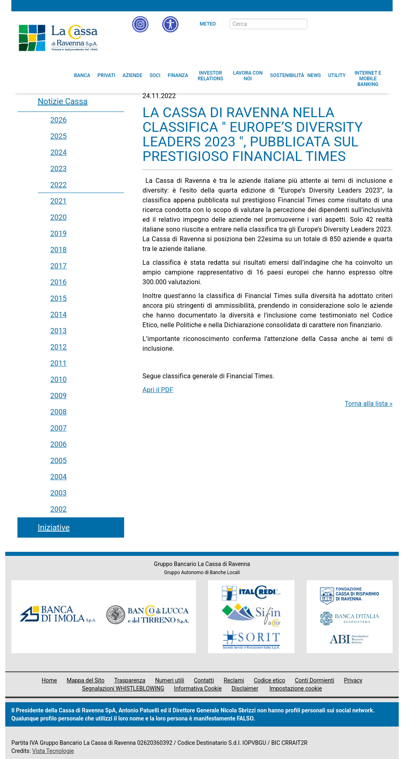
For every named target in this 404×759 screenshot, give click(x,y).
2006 (58, 444)
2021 (58, 201)
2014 (58, 314)
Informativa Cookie (198, 688)
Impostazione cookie (295, 688)
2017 (58, 266)
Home (49, 680)
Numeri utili (169, 680)
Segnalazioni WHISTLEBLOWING (123, 688)
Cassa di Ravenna (58, 37)
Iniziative (54, 527)
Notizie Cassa (63, 101)
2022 (58, 184)
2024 (58, 152)
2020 (58, 217)
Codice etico (269, 680)
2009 (58, 395)
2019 (58, 233)
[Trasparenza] (358, 23)
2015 (58, 298)
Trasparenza (129, 680)
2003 (58, 493)
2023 (58, 168)
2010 (58, 379)
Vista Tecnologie (53, 751)
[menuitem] (82, 75)
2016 (58, 282)
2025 (58, 136)
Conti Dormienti (314, 680)
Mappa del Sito (85, 680)
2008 (58, 411)
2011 (58, 363)
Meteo (208, 24)
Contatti (204, 680)
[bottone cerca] (318, 24)
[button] (170, 24)
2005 (58, 460)
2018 (58, 249)
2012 (58, 347)
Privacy (353, 680)
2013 (58, 330)
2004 (58, 476)
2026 (58, 120)
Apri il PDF (157, 390)
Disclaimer (245, 688)
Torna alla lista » (369, 403)
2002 (58, 509)
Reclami (234, 680)
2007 (58, 428)
